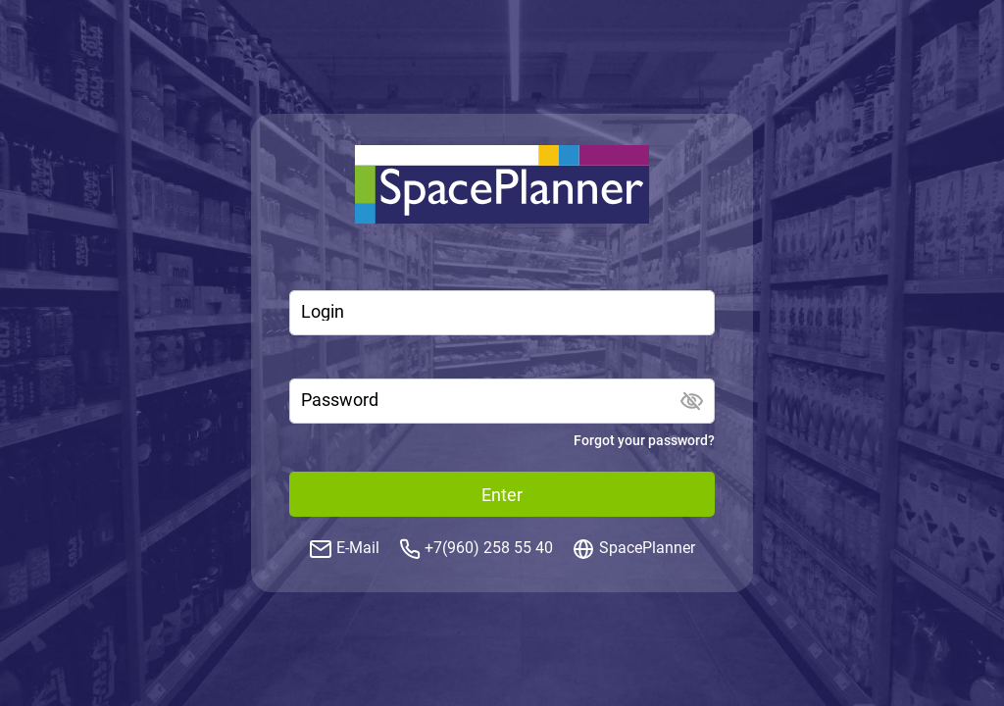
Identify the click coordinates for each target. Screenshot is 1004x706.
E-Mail (357, 547)
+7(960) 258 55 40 (489, 547)
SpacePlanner (647, 547)
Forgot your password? (644, 440)
